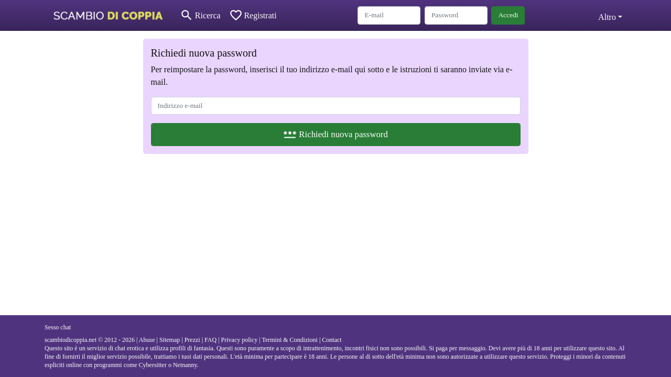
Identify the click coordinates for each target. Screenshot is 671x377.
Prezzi (192, 339)
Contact (331, 339)
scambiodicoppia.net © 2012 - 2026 (90, 339)
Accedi (508, 15)
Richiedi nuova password (335, 134)
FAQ (210, 339)
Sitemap (169, 339)
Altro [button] (607, 17)
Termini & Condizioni (289, 339)
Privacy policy (239, 339)
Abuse (147, 339)
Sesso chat (58, 327)
